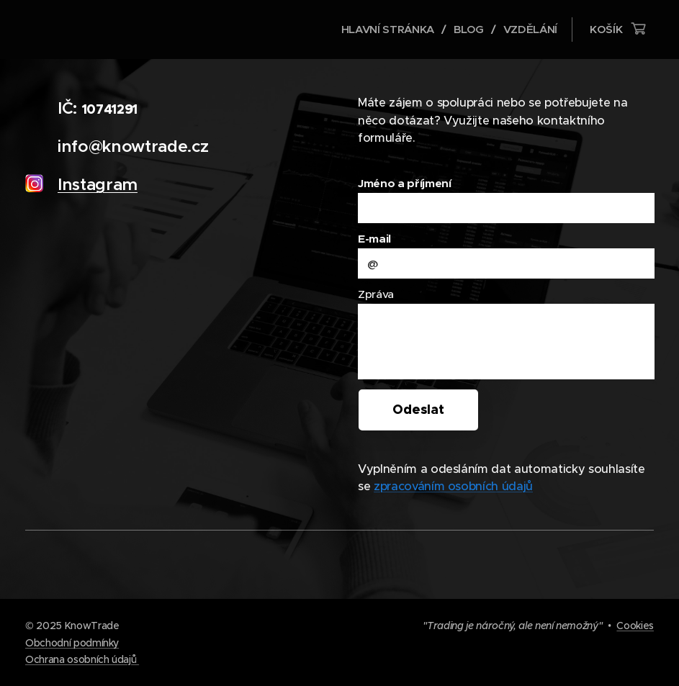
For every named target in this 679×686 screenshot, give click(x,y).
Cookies (635, 625)
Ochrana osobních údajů (82, 659)
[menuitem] (387, 30)
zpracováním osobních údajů (452, 486)
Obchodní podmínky (72, 642)
